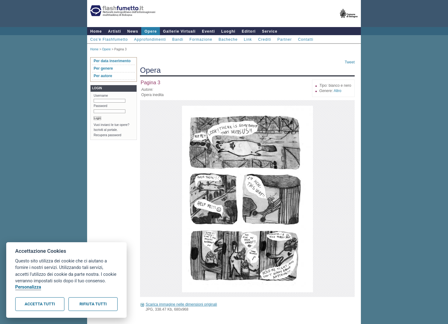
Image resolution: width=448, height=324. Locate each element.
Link (248, 39)
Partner (285, 39)
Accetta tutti (40, 304)
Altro (337, 91)
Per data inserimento (112, 61)
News (132, 31)
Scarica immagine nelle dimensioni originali (181, 304)
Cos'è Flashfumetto (109, 39)
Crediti (264, 39)
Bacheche (227, 39)
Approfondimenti (150, 39)
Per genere (103, 68)
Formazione (200, 39)
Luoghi (228, 31)
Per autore (103, 76)
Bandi (177, 39)
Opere (150, 31)
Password (100, 106)
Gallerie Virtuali (179, 31)
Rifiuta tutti (93, 304)
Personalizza (28, 287)
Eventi (208, 31)
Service (270, 31)
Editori (249, 31)
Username (101, 95)
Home (96, 31)
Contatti (305, 39)
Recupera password (107, 135)
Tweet (350, 62)
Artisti (114, 31)
